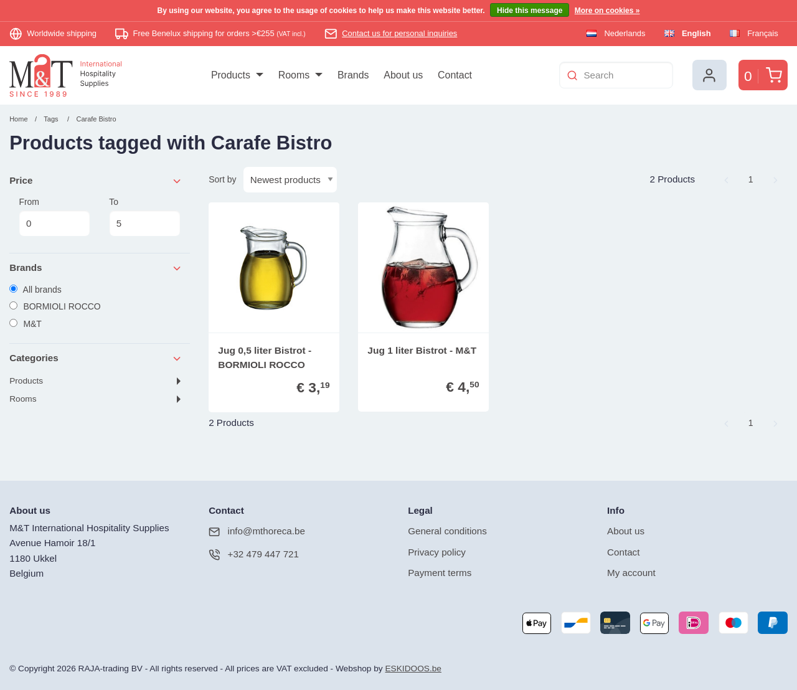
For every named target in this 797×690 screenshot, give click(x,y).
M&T (25, 324)
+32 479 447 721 (254, 554)
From (54, 217)
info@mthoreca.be (257, 531)
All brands (35, 290)
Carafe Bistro (96, 119)
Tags (51, 119)
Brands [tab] (95, 268)
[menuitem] (236, 75)
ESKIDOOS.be (413, 668)
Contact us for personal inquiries (399, 33)
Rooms (22, 399)
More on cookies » (607, 10)
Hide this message (529, 10)
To (144, 217)
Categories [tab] (95, 358)
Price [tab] (95, 181)
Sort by (222, 179)
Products (26, 380)
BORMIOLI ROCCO (55, 306)
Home (18, 119)
